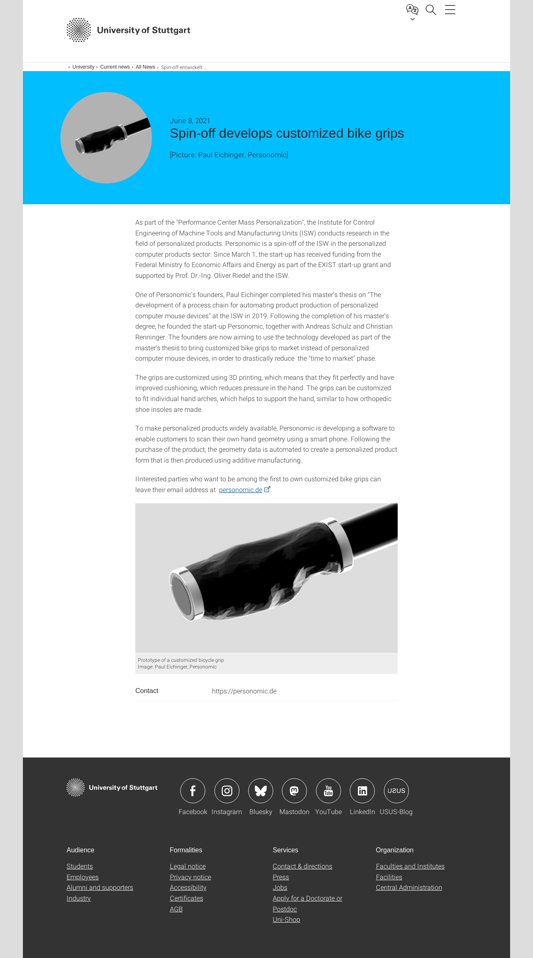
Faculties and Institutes (410, 865)
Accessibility (188, 887)
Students (80, 865)
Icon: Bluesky (260, 790)
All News (145, 67)
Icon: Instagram (226, 790)
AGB (176, 908)
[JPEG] (266, 578)
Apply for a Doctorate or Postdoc (307, 903)
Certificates (186, 898)
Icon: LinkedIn (362, 790)
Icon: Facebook (192, 790)
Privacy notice (190, 876)
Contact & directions (302, 865)
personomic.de (240, 489)
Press (281, 876)
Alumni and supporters (100, 887)
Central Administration (409, 887)
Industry (79, 898)
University (83, 67)
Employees (83, 876)
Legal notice (188, 865)
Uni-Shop (286, 919)
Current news (115, 67)
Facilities (389, 876)
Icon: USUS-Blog (396, 790)
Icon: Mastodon (294, 790)
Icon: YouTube (328, 790)
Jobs (280, 887)
